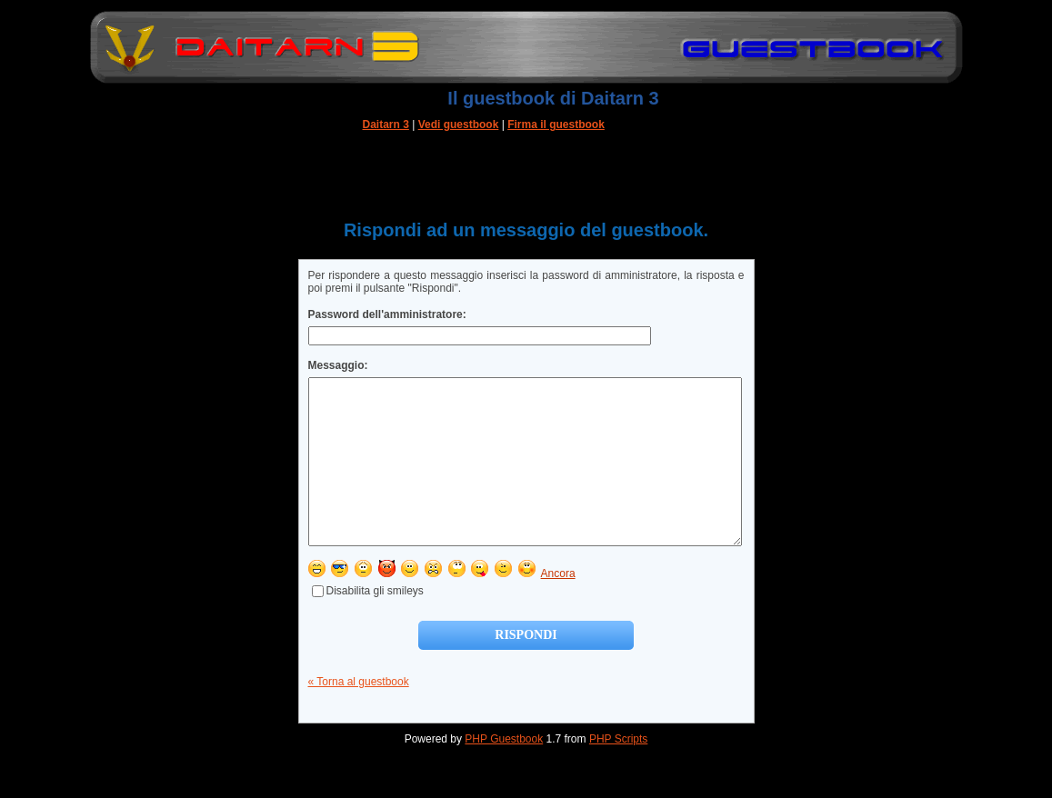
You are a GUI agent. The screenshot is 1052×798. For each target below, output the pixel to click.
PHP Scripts (618, 771)
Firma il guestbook (556, 124)
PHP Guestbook (504, 771)
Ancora (558, 606)
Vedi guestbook (458, 124)
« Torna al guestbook (358, 714)
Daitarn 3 (386, 124)
